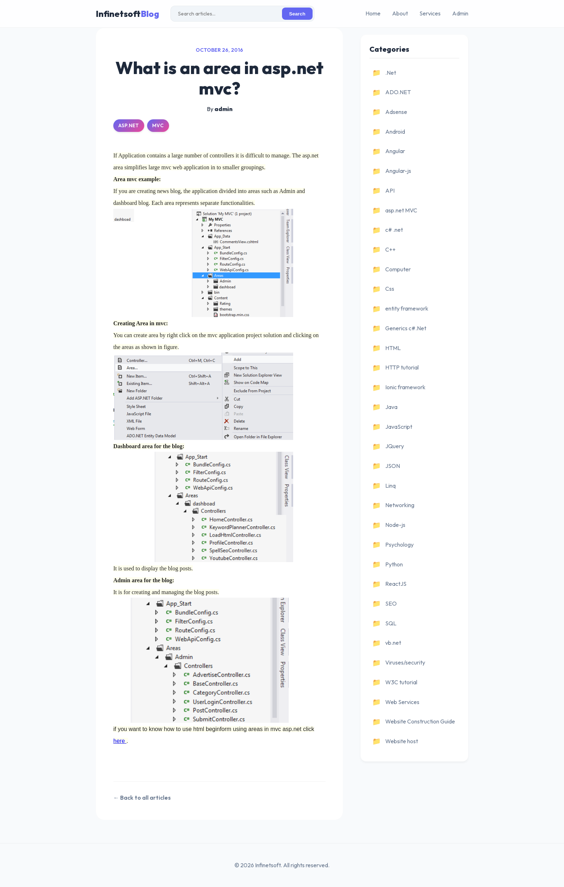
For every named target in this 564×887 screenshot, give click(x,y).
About (400, 13)
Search (297, 14)
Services (430, 13)
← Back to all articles (142, 797)
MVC (158, 125)
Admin (460, 13)
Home (373, 13)
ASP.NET (128, 125)
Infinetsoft (127, 13)
